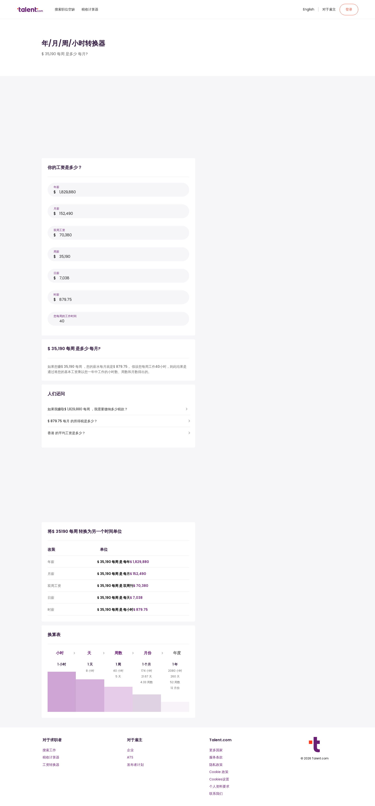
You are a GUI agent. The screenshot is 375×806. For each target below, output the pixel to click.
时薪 (56, 294)
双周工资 (59, 230)
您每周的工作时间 (65, 316)
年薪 (56, 187)
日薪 (56, 273)
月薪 (56, 208)
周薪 (56, 251)
